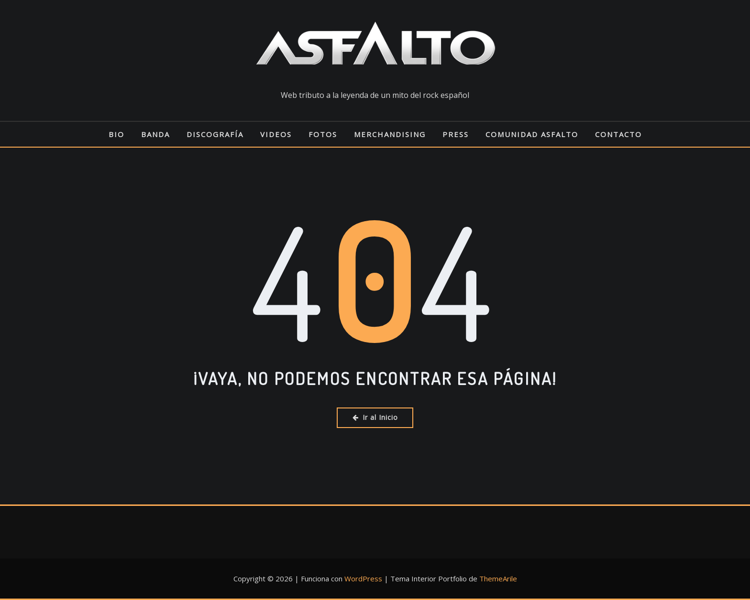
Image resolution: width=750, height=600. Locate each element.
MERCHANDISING (390, 134)
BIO (116, 134)
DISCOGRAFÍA (215, 134)
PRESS (455, 134)
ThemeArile (498, 578)
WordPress (363, 578)
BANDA (155, 134)
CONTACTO (618, 134)
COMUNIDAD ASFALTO (531, 134)
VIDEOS (276, 134)
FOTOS (323, 134)
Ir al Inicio (375, 417)
